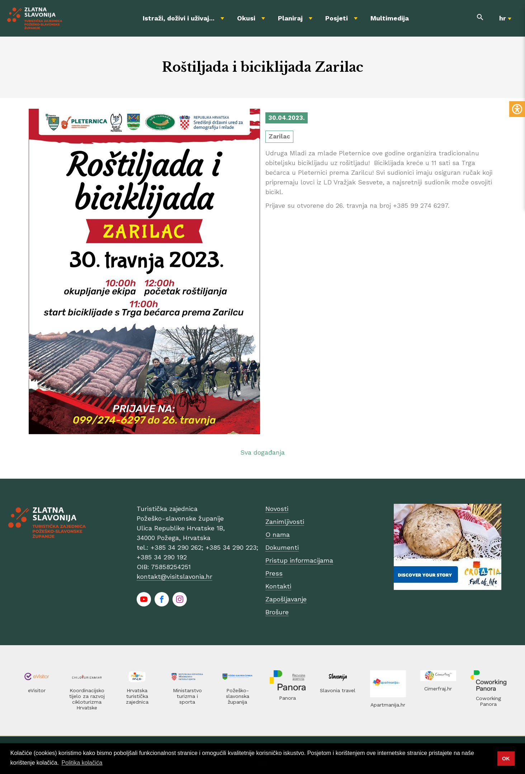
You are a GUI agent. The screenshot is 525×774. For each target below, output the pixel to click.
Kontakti (278, 586)
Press (274, 573)
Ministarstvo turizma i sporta (187, 696)
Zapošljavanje (286, 599)
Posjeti (336, 18)
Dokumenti (282, 547)
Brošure (277, 612)
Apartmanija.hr (387, 705)
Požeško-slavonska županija (237, 696)
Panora (287, 698)
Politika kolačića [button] (82, 763)
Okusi (246, 18)
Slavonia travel (337, 690)
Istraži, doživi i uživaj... (178, 18)
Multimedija (389, 18)
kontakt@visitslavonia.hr (174, 576)
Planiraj (290, 18)
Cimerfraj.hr (438, 688)
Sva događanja (262, 452)
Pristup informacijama (299, 560)
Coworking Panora (488, 701)
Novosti (276, 508)
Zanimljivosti (284, 521)
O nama (277, 534)
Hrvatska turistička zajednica (137, 696)
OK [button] (506, 758)
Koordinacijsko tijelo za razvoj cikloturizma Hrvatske (87, 699)
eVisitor (37, 690)
